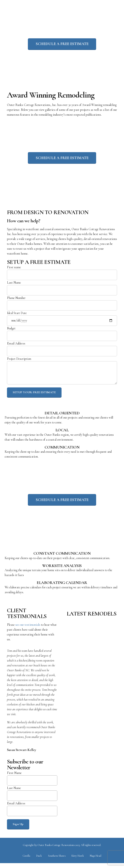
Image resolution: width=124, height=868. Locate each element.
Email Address (62, 351)
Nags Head (96, 860)
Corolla (26, 860)
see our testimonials (27, 628)
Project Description (62, 373)
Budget (62, 335)
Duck (39, 860)
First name (62, 274)
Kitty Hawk (78, 860)
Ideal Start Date (62, 320)
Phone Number (62, 304)
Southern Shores (57, 860)
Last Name (62, 289)
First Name (32, 781)
